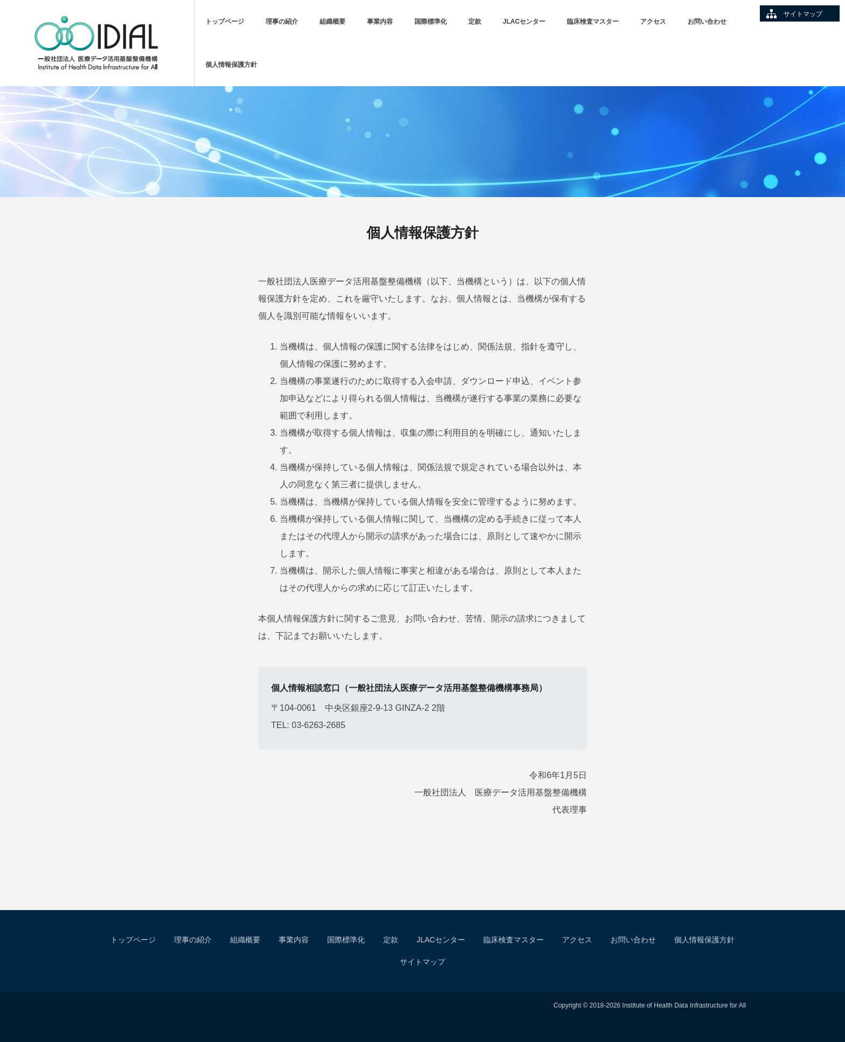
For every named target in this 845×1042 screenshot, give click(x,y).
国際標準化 (430, 21)
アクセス (653, 21)
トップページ (224, 21)
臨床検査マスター (593, 21)
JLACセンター (524, 21)
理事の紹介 (282, 21)
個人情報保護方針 (231, 64)
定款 (474, 21)
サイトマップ (803, 14)
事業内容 (380, 21)
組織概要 (332, 21)
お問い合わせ (707, 21)
